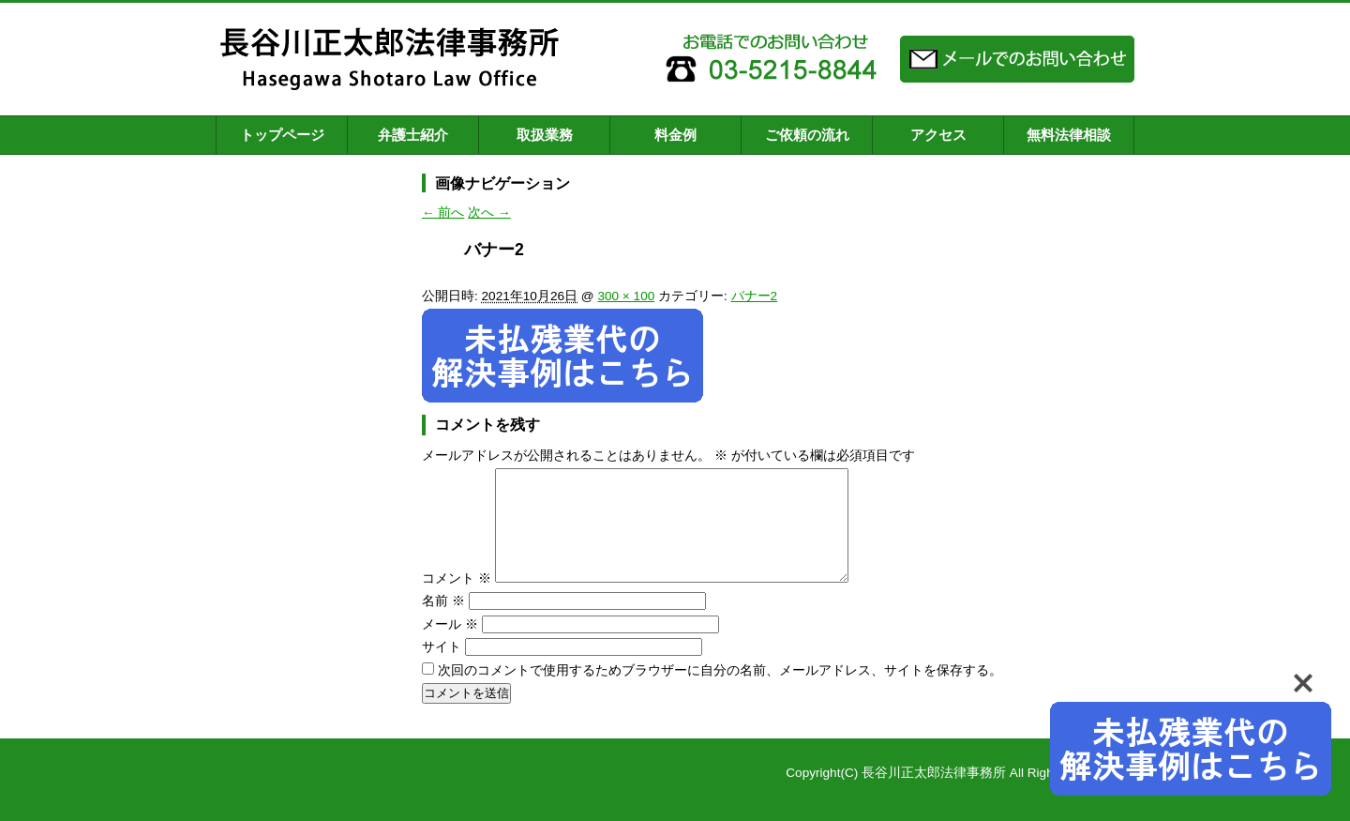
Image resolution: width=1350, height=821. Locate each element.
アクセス (938, 135)
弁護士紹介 (413, 135)
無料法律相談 (1069, 135)
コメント (456, 601)
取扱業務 (545, 135)
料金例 (675, 135)
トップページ (282, 135)
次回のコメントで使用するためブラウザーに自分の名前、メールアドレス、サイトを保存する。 (720, 693)
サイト (441, 669)
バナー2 (754, 296)
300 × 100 (625, 296)
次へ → (489, 212)
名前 (443, 623)
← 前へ (443, 212)
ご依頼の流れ (807, 135)
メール (450, 647)
